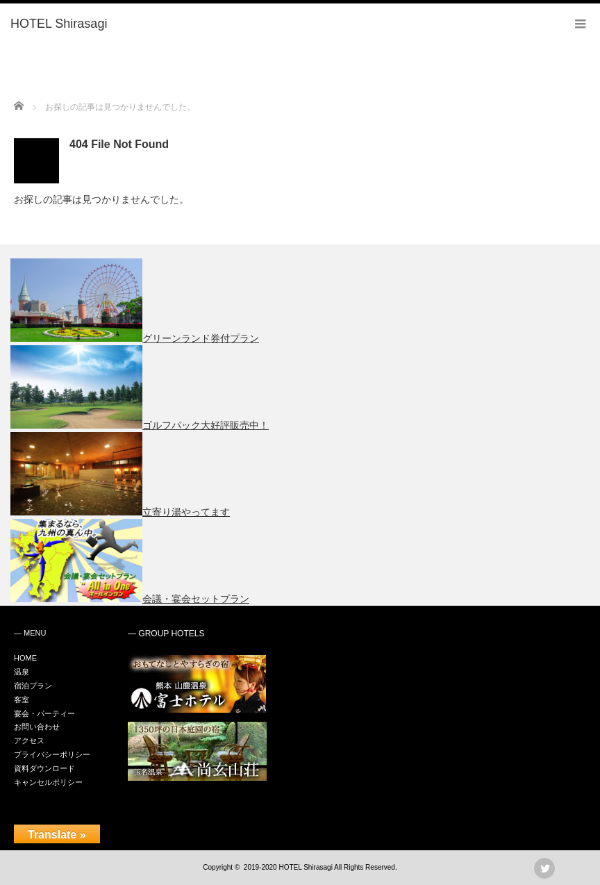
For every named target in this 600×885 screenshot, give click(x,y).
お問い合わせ (37, 726)
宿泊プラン (33, 685)
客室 (21, 699)
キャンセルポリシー (48, 782)
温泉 (21, 672)
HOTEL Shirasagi (305, 867)
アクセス (29, 740)
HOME (25, 658)
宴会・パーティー (44, 713)
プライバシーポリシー (52, 754)
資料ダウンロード (44, 768)
